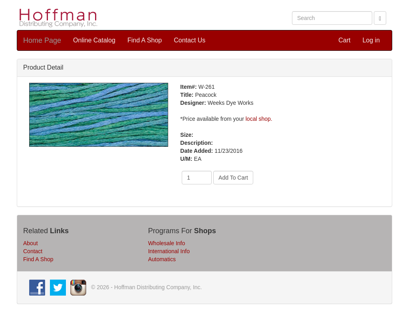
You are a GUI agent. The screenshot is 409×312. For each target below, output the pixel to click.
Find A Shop (144, 40)
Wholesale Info (166, 243)
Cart (344, 40)
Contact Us (189, 40)
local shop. (259, 119)
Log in (371, 40)
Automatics (162, 259)
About (30, 243)
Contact (32, 251)
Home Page (42, 40)
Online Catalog (94, 40)
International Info (169, 251)
